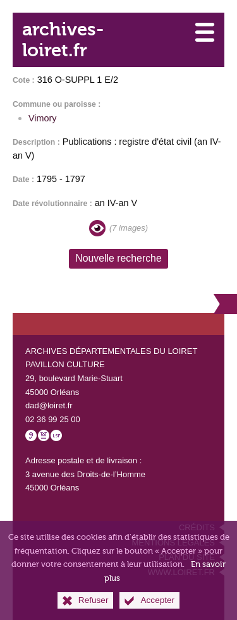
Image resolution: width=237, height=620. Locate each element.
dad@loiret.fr (49, 405)
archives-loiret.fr (63, 40)
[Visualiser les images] (97, 228)
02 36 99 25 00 (52, 419)
